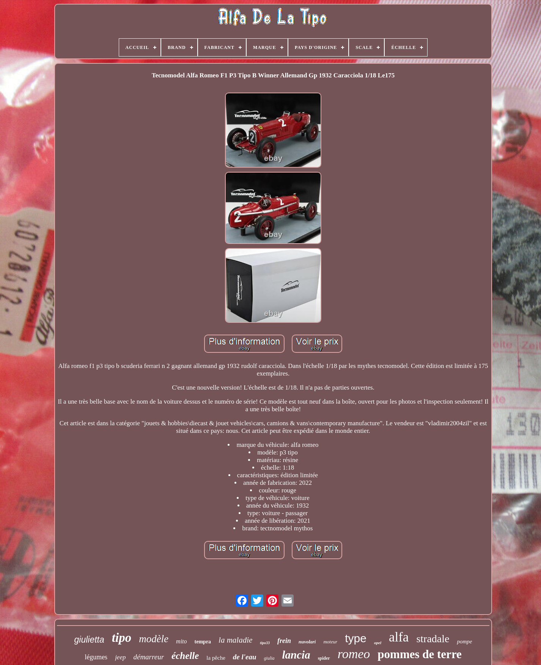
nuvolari (307, 642)
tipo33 (265, 643)
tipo (121, 638)
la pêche (215, 658)
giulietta (89, 640)
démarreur (148, 657)
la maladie (235, 640)
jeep (120, 657)
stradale (432, 639)
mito (181, 641)
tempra (203, 642)
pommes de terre (419, 654)
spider (324, 658)
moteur (330, 642)
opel (377, 642)
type (355, 638)
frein (284, 641)
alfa (399, 637)
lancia (296, 655)
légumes (96, 657)
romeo (354, 654)
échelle (185, 656)
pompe (464, 641)
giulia (269, 658)
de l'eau (244, 657)
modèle (153, 639)
